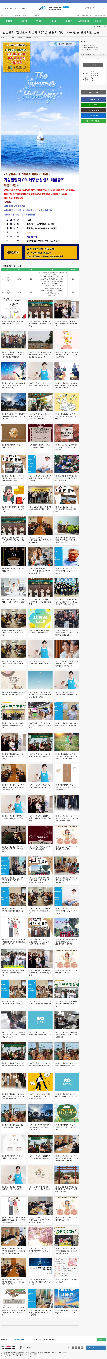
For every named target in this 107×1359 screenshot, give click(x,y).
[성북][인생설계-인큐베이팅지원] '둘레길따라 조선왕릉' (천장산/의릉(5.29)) (13, 416)
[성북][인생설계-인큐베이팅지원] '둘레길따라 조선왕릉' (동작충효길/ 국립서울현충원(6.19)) (40, 354)
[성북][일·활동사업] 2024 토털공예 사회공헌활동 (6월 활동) (13, 1126)
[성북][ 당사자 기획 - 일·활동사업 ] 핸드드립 (13, 569)
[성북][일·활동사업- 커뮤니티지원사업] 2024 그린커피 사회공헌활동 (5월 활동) (13, 1281)
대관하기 (101, 1340)
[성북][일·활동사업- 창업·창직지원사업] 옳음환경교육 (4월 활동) (13, 1002)
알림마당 (9, 21)
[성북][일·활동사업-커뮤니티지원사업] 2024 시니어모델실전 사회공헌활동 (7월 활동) (13, 478)
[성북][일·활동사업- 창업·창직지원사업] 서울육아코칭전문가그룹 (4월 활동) (40, 1312)
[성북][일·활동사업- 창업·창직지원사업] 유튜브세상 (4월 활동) (66, 724)
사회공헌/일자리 (83, 21)
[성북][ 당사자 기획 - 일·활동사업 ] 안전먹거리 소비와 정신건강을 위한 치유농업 (66, 540)
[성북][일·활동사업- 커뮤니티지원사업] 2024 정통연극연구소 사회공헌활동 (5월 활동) (66, 1250)
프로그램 (39, 21)
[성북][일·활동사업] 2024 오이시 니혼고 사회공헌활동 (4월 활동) (39, 910)
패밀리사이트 (95, 1348)
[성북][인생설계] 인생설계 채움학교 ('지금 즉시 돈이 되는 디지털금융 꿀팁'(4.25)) (13, 1034)
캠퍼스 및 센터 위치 (50, 1339)
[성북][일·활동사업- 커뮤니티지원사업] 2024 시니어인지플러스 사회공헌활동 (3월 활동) (13, 354)
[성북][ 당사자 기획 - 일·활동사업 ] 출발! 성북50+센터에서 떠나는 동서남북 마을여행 (40, 694)
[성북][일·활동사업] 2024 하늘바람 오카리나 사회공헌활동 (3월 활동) (40, 818)
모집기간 (87, 74)
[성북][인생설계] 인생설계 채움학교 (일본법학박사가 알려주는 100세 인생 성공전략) (13, 941)
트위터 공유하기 (93, 115)
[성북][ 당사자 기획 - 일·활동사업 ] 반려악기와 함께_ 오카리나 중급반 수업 (66, 787)
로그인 (77, 16)
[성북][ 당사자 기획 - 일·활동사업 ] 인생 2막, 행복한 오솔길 (39, 631)
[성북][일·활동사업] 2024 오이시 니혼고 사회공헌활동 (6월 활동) (13, 663)
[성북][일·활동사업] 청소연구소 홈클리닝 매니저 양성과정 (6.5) (13, 1188)
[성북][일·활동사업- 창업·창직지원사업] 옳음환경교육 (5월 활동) (40, 1002)
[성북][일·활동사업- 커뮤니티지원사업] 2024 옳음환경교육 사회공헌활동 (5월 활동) (13, 1096)
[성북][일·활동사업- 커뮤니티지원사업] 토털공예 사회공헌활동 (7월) (66, 509)
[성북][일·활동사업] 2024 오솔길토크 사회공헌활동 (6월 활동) (39, 1157)
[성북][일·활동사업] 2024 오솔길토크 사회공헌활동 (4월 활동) (39, 755)
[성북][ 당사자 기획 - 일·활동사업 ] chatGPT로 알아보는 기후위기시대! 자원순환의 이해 (66, 756)
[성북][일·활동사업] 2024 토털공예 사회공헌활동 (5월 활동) (39, 1064)
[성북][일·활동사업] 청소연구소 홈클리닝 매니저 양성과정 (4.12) (40, 384)
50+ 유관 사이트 (16, 16)
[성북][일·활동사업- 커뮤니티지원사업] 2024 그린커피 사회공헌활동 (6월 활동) (13, 787)
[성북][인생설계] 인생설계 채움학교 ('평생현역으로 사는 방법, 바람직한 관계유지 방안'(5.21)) (13, 1220)
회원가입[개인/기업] (86, 16)
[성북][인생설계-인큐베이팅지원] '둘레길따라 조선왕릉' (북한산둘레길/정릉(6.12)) (66, 1189)
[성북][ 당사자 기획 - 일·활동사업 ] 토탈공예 (13, 446)
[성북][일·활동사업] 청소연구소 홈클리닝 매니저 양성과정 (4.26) (66, 693)
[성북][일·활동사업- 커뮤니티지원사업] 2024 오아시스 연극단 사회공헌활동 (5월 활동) (66, 818)
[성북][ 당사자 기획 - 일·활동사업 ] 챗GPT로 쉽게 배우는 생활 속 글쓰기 (66, 416)
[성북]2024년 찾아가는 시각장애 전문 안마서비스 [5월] (40, 848)
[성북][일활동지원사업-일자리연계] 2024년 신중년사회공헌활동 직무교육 (66, 447)
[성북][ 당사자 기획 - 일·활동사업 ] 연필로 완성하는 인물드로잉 (13, 322)
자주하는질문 (26, 16)
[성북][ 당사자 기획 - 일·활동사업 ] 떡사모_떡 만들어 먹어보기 (39, 1188)
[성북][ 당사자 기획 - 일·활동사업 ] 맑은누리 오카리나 (13, 1157)
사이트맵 (34, 1339)
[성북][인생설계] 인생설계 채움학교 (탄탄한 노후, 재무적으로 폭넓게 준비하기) (66, 354)
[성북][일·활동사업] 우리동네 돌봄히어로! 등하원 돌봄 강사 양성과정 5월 (66, 880)
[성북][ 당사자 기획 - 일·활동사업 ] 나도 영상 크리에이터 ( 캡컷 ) (13, 600)
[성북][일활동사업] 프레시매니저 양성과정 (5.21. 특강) (66, 1219)
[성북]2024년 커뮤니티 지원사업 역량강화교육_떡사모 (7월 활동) (13, 693)
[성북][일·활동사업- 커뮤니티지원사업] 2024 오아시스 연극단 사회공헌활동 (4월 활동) (66, 632)
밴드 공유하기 (93, 105)
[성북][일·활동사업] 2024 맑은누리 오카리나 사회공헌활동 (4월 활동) (40, 601)
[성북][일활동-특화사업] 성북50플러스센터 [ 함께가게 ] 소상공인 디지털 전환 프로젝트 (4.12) (66, 601)
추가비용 (87, 80)
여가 (13, 37)
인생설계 (20, 37)
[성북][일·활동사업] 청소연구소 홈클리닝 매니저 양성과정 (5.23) (40, 786)
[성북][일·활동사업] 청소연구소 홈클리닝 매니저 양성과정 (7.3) (66, 1095)
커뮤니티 (53, 21)
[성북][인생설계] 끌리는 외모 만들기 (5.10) (66, 1280)
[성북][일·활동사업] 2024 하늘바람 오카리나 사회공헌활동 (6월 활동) (40, 972)
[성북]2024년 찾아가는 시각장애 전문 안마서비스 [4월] (40, 446)
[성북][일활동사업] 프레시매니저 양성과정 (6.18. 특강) (66, 971)
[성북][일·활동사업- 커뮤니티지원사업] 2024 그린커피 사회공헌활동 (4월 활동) (40, 540)
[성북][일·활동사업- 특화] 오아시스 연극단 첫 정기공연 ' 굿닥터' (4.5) (13, 849)
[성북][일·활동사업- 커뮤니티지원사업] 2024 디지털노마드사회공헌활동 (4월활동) (66, 385)
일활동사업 (28, 37)
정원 (87, 72)
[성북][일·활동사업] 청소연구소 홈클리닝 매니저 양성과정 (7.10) (40, 1033)
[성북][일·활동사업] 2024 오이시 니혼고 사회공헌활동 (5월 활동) (13, 632)
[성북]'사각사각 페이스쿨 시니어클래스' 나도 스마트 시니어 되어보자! (13, 509)
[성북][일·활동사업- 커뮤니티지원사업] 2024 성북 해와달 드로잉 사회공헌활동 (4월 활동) (13, 1250)
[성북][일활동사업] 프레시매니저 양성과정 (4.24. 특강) (66, 848)
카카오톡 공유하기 (93, 110)
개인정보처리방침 (19, 1339)
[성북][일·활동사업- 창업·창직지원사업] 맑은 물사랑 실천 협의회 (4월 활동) (66, 570)
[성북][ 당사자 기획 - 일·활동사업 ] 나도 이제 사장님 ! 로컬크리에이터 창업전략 (39, 570)
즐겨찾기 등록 (35, 16)
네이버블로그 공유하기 (93, 121)
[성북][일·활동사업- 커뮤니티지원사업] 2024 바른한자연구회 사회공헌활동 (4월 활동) (40, 1220)
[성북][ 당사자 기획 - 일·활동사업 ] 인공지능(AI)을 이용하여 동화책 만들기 (40, 1281)
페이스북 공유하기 (93, 99)
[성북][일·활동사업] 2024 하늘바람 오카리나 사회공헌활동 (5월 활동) (13, 756)
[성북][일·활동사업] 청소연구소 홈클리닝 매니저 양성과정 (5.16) (13, 817)
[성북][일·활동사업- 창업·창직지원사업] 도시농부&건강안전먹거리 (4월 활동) (13, 880)
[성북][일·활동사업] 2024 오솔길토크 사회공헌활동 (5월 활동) (13, 1064)
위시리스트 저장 (93, 92)
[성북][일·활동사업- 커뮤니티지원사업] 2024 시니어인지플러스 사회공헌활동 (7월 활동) (40, 941)
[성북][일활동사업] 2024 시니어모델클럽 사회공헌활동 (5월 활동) (13, 725)
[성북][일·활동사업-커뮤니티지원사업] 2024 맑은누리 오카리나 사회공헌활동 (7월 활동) (66, 941)
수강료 (87, 78)
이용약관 (4, 1339)
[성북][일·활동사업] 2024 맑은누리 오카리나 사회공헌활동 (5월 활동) (13, 540)
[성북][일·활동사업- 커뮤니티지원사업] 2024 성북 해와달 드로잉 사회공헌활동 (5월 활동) (66, 1158)
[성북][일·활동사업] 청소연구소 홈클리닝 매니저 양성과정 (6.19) (40, 662)
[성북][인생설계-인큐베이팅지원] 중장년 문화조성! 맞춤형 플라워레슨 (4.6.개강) (66, 478)
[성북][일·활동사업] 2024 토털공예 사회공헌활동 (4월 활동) (66, 1064)
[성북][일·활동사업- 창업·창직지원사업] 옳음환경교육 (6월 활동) (13, 909)
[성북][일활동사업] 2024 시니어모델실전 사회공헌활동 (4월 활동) (13, 972)
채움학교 (37, 37)
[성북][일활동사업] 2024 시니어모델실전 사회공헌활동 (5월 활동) (66, 1003)
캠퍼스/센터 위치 (5, 16)
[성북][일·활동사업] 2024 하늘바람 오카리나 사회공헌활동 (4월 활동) (66, 323)
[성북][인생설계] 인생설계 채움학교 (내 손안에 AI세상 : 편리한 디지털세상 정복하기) (13, 385)
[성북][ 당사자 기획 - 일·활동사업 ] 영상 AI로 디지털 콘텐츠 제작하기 (40, 725)
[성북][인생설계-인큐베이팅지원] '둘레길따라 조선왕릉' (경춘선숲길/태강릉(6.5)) (40, 1127)
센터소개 (98, 21)
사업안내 (24, 21)
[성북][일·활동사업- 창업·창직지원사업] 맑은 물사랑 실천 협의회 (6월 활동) (66, 910)
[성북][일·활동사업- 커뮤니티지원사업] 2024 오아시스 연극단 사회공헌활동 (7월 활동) (40, 416)
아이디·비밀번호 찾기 (99, 16)
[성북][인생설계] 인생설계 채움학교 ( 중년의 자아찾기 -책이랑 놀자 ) (13, 1312)
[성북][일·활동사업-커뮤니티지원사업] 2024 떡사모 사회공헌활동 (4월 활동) (66, 1034)
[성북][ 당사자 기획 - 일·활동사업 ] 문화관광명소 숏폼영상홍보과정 (66, 1127)
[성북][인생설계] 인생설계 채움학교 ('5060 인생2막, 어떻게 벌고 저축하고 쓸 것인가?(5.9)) (66, 663)
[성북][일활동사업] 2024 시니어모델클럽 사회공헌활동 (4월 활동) (40, 509)
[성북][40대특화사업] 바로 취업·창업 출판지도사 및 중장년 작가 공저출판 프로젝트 (40, 1096)
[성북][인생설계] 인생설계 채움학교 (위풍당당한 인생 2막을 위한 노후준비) (40, 1250)
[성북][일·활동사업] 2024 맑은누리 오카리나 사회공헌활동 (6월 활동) (40, 323)
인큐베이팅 (68, 21)
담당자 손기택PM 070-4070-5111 (95, 54)
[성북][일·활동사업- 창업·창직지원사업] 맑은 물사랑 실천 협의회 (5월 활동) (40, 478)
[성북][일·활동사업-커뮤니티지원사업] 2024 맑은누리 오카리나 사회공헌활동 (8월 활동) (40, 880)
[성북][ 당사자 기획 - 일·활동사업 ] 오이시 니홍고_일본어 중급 (66, 1311)
